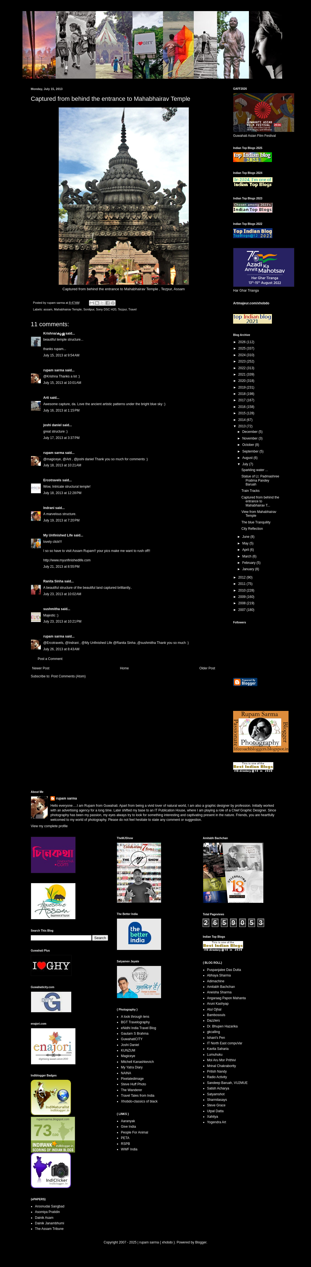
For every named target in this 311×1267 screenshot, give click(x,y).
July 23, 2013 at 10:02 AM (62, 594)
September (250, 451)
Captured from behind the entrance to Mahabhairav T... (260, 501)
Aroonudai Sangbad (49, 1206)
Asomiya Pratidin (47, 1212)
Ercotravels (52, 480)
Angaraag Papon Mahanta (226, 998)
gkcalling (213, 1032)
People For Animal (134, 1132)
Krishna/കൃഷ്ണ (54, 333)
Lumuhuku (215, 1055)
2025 (242, 348)
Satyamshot (216, 1094)
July (245, 464)
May (245, 543)
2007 (242, 610)
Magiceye (128, 1056)
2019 (242, 387)
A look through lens (135, 1017)
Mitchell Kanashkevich (137, 1062)
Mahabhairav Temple (141, 289)
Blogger (201, 1242)
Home (124, 668)
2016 (242, 407)
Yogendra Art (216, 1122)
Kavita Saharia (218, 1049)
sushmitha (51, 609)
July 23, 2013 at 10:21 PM (62, 621)
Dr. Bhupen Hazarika (222, 1026)
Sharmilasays (217, 1100)
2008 (242, 603)
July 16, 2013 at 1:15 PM (61, 410)
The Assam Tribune (49, 1229)
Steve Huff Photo (133, 1084)
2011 (242, 584)
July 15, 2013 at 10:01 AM (62, 383)
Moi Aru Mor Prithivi (221, 1060)
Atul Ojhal (214, 1009)
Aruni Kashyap (218, 1004)
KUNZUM (128, 1050)
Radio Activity (217, 1077)
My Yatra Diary (131, 1067)
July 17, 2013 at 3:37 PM (61, 438)
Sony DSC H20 (106, 309)
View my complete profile (49, 826)
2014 (242, 420)
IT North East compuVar (225, 1043)
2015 (242, 413)
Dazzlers (213, 1020)
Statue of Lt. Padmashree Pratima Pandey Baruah (260, 480)
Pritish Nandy (217, 1071)
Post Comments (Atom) (68, 676)
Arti (46, 398)
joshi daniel (52, 425)
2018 (242, 394)
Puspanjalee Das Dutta (224, 970)
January (248, 569)
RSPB (125, 1144)
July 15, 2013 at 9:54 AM (61, 355)
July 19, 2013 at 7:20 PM (61, 520)
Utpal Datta (215, 1111)
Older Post (207, 668)
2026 (242, 342)
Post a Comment (50, 659)
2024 (242, 355)
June (246, 537)
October (248, 445)
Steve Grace (216, 1105)
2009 (242, 597)
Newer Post (40, 668)
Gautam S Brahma (134, 1033)
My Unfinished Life (58, 535)
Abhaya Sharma (219, 975)
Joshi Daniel (130, 1045)
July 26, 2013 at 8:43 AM (61, 649)
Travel (132, 309)
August (248, 458)
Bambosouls (216, 1015)
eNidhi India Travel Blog (138, 1028)
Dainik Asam (44, 1218)
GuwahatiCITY (131, 1039)
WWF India (129, 1149)
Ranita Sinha (53, 581)
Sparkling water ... (254, 470)
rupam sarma (53, 370)
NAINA (126, 1073)
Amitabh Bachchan (221, 987)
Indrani (48, 508)
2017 (242, 400)
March (247, 556)
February (249, 563)
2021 (242, 374)
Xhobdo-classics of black (139, 1101)
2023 (242, 361)
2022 (242, 368)
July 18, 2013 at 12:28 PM (62, 493)
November (250, 438)
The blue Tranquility (256, 522)
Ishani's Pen (216, 1038)
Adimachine (216, 981)
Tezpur (166, 289)
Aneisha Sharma (219, 992)
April (246, 550)
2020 (242, 381)
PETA (125, 1138)
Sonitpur (89, 309)
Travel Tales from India (137, 1096)
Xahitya (212, 1117)
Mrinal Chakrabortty (221, 1066)
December (250, 432)
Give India (128, 1127)
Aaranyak (128, 1121)
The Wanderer (131, 1090)
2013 (242, 426)
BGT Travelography (135, 1022)
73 (43, 1130)
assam (48, 309)
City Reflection (252, 529)
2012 (242, 577)
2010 (242, 590)
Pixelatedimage (132, 1079)
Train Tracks (250, 491)
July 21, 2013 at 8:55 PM (61, 567)
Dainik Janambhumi (49, 1223)
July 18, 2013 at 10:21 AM (62, 465)
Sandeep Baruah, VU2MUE (227, 1083)
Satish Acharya (218, 1088)
